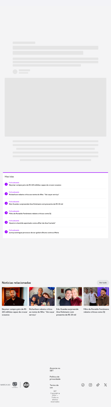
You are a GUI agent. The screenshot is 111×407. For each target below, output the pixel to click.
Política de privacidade (55, 378)
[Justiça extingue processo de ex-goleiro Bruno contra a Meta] (55, 231)
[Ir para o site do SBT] (26, 385)
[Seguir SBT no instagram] (90, 385)
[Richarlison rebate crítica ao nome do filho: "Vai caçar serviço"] (55, 193)
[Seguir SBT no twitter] (105, 385)
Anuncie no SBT (55, 369)
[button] (15, 303)
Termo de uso (54, 386)
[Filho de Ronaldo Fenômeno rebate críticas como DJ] (55, 212)
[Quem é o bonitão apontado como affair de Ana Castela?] (55, 222)
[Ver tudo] (103, 282)
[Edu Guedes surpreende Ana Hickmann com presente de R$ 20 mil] (55, 203)
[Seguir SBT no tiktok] (98, 385)
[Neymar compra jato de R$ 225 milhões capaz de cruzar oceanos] (55, 184)
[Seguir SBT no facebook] (83, 385)
